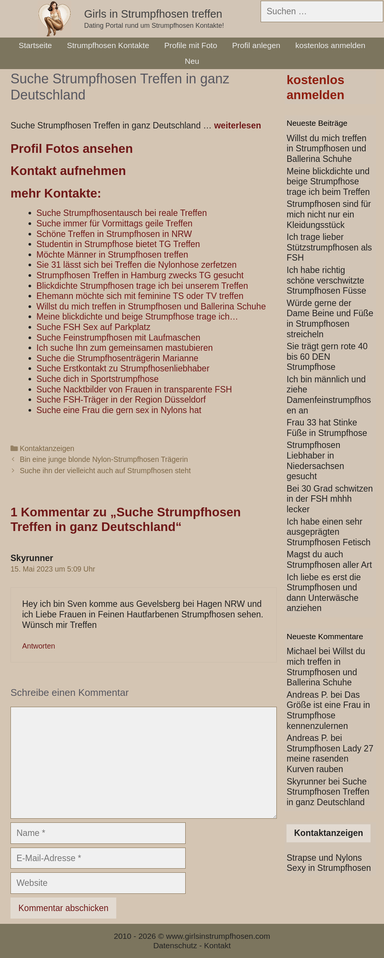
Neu (192, 61)
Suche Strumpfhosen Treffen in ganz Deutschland (327, 792)
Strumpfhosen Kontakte (108, 45)
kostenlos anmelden (331, 45)
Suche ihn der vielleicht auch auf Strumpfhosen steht (105, 470)
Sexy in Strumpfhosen (328, 868)
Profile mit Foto (190, 45)
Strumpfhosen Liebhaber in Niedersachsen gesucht (315, 460)
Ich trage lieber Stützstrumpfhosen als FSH (329, 247)
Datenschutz (175, 945)
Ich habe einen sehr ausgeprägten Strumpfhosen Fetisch (328, 532)
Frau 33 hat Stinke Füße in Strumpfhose (326, 428)
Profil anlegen (256, 45)
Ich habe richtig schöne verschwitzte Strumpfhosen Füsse (326, 280)
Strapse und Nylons (324, 858)
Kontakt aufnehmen (68, 171)
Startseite (35, 45)
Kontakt (217, 945)
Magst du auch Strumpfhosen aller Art (329, 559)
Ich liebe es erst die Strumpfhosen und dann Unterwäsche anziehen (323, 592)
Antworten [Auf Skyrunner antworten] (38, 646)
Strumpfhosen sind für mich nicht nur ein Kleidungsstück (328, 214)
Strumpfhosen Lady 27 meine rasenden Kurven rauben (329, 759)
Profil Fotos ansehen (71, 148)
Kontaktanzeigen (47, 448)
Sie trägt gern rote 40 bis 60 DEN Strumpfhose (327, 356)
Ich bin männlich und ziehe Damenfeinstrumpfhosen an (328, 394)
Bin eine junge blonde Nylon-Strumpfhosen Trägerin (104, 459)
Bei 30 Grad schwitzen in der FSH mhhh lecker (329, 499)
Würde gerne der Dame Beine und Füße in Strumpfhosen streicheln (329, 318)
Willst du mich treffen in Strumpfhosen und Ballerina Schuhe (326, 148)
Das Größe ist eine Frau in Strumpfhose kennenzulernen (328, 710)
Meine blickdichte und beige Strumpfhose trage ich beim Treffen (328, 181)
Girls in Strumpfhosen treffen (153, 14)
